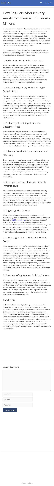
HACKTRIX (6, 2)
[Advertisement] (27, 345)
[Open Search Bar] (41, 3)
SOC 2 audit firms (18, 220)
